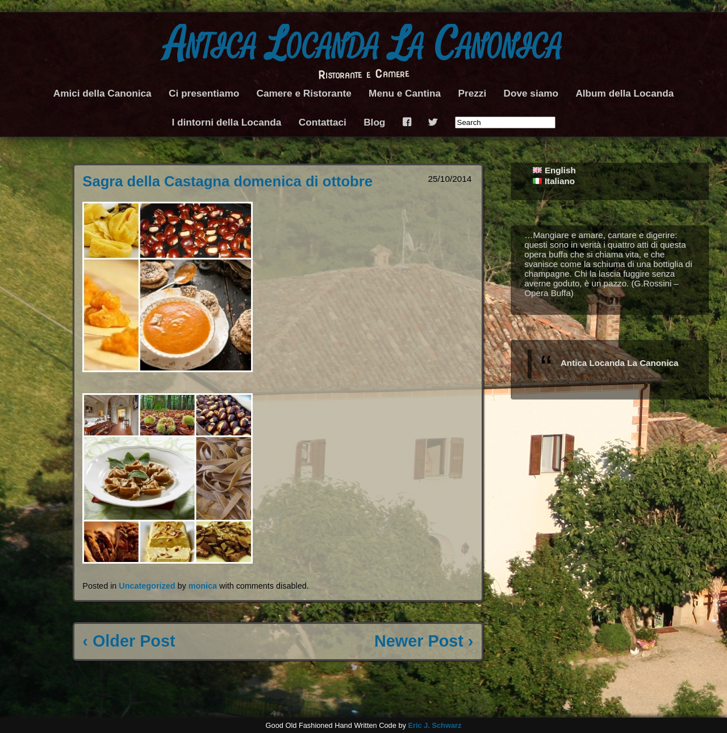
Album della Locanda (624, 93)
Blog (374, 122)
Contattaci (322, 122)
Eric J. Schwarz (434, 725)
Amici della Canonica (102, 93)
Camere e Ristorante (304, 93)
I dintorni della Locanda (226, 122)
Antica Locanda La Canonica (363, 45)
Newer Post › (423, 641)
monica (203, 585)
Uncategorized (147, 585)
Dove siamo (531, 93)
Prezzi (472, 93)
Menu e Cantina (405, 93)
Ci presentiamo (204, 93)
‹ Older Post (128, 641)
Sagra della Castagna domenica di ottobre (227, 181)
